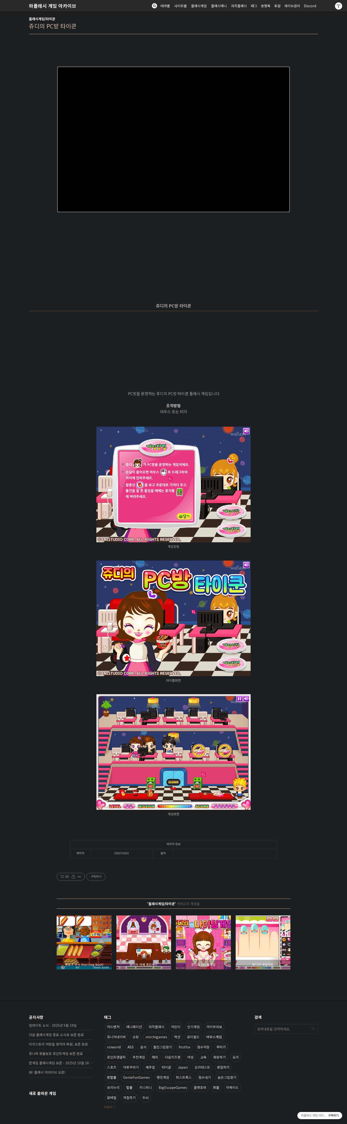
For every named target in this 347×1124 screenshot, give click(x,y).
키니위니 (145, 1087)
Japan (183, 1067)
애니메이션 (134, 1026)
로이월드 (193, 1036)
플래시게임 (199, 5)
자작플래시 (239, 5)
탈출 (129, 1087)
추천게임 (139, 1057)
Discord (310, 5)
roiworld (114, 1047)
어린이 (175, 1026)
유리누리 (113, 1087)
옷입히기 (223, 1067)
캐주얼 (150, 1067)
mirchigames (156, 1036)
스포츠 (111, 1067)
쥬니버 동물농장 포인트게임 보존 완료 (56, 1053)
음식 (143, 1047)
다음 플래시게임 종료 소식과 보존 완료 (56, 1034)
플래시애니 (219, 5)
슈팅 (136, 1036)
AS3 (130, 1047)
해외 (155, 1057)
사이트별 (180, 5)
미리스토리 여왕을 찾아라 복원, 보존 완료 (58, 1044)
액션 (177, 1036)
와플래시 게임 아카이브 (52, 5)
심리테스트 (202, 1067)
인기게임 (193, 1026)
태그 (254, 5)
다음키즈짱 (172, 1057)
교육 (203, 1057)
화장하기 (219, 1057)
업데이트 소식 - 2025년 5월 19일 (53, 1025)
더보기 (108, 1107)
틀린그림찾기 (162, 1047)
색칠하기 (129, 1097)
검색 (313, 1028)
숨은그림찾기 (227, 1077)
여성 (190, 1057)
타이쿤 (166, 1067)
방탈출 (111, 1077)
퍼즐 (216, 1087)
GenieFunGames (136, 1077)
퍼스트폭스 (184, 1077)
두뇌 (145, 1097)
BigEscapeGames (173, 1087)
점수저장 (203, 1047)
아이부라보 (214, 1026)
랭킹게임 (163, 1077)
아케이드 (232, 1087)
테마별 (165, 5)
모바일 (111, 1097)
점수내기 (204, 1077)
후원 (277, 5)
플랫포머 (200, 1087)
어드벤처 (113, 1026)
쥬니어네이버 (116, 1036)
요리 (236, 1057)
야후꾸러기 (131, 1067)
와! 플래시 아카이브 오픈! (47, 1072)
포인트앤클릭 (116, 1057)
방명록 (265, 5)
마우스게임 (214, 1036)
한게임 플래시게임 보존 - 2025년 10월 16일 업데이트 (61, 1062)
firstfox (184, 1047)
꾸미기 (221, 1047)
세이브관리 (292, 5)
